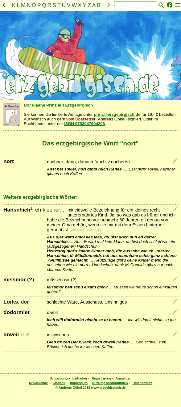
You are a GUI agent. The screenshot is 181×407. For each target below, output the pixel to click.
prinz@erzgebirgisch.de (117, 114)
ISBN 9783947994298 (84, 123)
